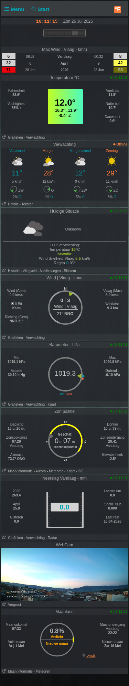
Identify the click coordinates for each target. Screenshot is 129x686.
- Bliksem (69, 271)
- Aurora (40, 471)
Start (39, 9)
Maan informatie (17, 471)
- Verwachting (34, 137)
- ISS (79, 471)
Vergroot (11, 605)
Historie (10, 271)
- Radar (51, 538)
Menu (15, 9)
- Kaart (51, 404)
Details (10, 204)
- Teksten (26, 204)
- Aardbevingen (49, 271)
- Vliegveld (29, 271)
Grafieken (12, 137)
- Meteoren (55, 471)
